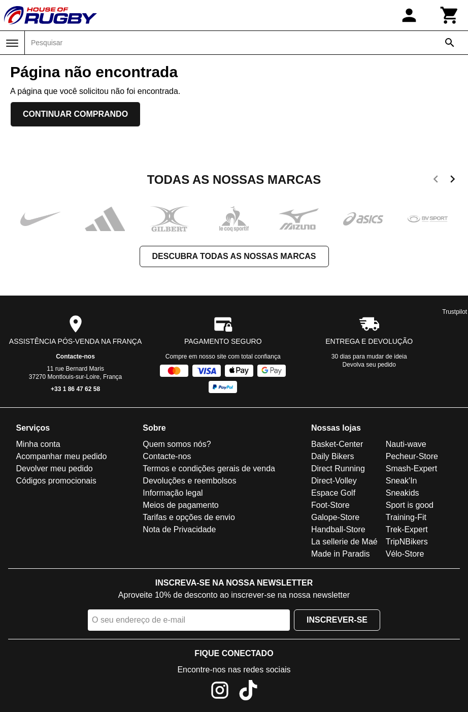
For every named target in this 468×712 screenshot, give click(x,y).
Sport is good (409, 505)
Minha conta (38, 444)
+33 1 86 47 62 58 (75, 389)
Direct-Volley (334, 480)
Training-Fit (406, 517)
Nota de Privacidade (179, 529)
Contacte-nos (75, 356)
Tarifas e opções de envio (189, 517)
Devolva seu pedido (369, 364)
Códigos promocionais (56, 480)
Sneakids (402, 493)
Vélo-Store (405, 553)
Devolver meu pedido (54, 468)
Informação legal (173, 493)
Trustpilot (454, 311)
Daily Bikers (332, 456)
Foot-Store (330, 505)
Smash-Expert (411, 468)
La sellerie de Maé (344, 541)
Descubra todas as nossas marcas (234, 256)
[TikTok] (248, 692)
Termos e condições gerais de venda (209, 468)
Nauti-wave (406, 444)
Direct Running (338, 468)
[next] (452, 181)
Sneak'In (401, 480)
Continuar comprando (75, 114)
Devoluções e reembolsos (189, 480)
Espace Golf (333, 493)
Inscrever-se (337, 620)
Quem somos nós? (177, 444)
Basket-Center (337, 444)
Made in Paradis (340, 553)
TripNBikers (407, 541)
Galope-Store (335, 517)
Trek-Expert (407, 529)
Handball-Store (338, 529)
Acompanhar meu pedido (61, 456)
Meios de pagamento (180, 505)
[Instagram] (220, 692)
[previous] (435, 181)
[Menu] (12, 43)
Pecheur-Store (412, 456)
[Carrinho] (450, 15)
